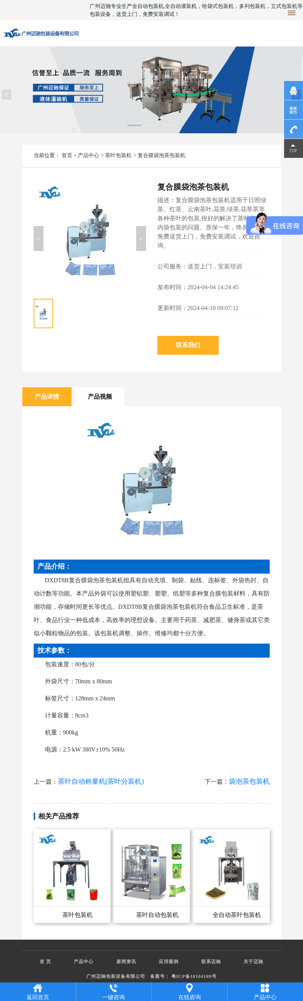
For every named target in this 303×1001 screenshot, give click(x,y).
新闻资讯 (126, 961)
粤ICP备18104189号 (194, 976)
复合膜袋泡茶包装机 (161, 155)
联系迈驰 (211, 961)
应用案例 (169, 961)
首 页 (45, 961)
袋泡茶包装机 (249, 781)
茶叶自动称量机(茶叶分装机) (101, 781)
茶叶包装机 (118, 155)
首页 (67, 155)
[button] (39, 238)
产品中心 (88, 155)
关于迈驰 (253, 961)
